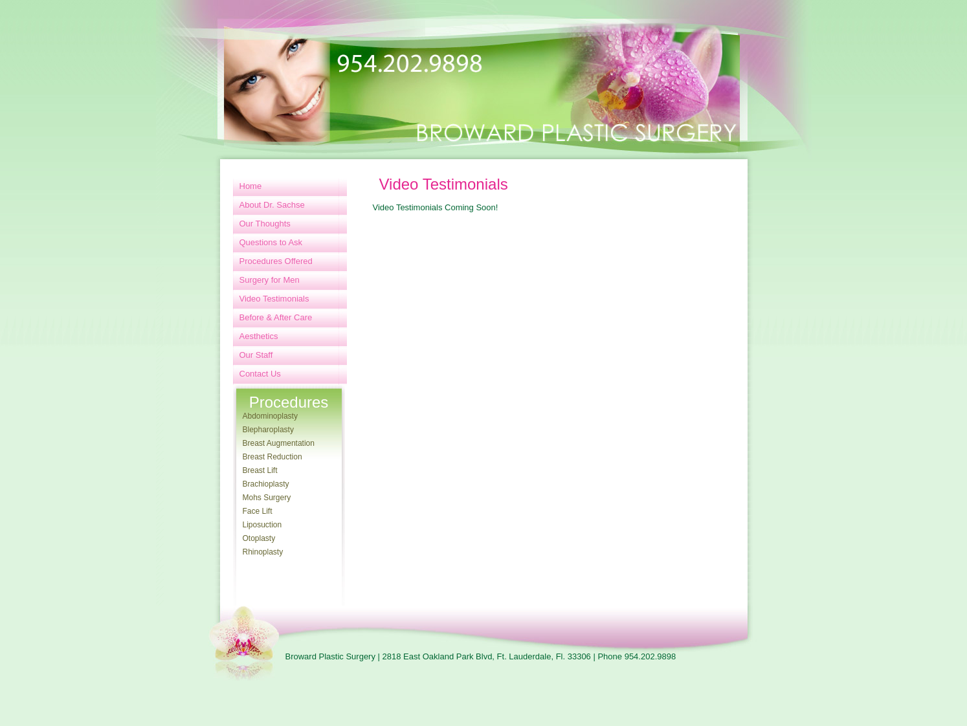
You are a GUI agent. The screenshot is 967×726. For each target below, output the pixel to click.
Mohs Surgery (267, 497)
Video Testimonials (274, 298)
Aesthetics (258, 336)
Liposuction (262, 524)
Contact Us (260, 374)
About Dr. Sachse (272, 205)
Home (250, 186)
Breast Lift (260, 470)
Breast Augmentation (279, 443)
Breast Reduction (272, 456)
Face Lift (257, 511)
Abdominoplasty (270, 416)
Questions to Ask (271, 242)
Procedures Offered (276, 261)
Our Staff (256, 355)
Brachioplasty (266, 484)
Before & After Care (276, 317)
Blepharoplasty (268, 429)
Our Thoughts (265, 223)
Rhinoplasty (263, 551)
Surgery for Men (269, 280)
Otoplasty (259, 538)
